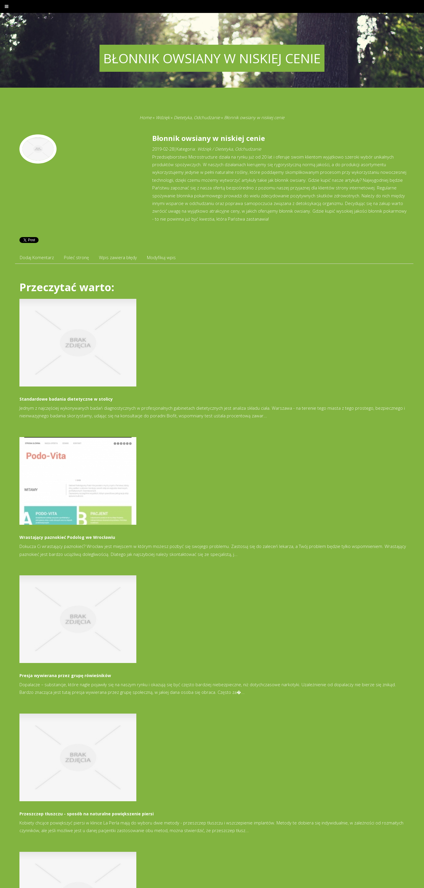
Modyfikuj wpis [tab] (161, 257)
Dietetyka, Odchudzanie (197, 117)
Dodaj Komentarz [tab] (37, 257)
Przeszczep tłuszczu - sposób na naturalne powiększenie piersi (86, 814)
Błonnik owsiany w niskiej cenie (254, 117)
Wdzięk (163, 117)
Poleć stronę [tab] (76, 257)
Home (146, 117)
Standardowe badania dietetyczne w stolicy (66, 399)
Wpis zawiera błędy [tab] (118, 257)
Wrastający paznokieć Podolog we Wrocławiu (67, 537)
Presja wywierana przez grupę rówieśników (65, 675)
